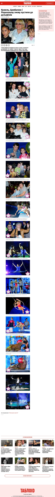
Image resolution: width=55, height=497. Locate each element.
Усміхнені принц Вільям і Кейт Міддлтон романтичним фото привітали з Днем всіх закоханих (34, 469)
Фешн (23, 6)
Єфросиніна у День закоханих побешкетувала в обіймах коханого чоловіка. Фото (5, 469)
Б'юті (26, 6)
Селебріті (15, 6)
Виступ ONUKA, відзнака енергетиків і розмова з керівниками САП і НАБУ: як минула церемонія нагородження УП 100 (45, 15)
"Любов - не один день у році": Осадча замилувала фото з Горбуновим (48, 450)
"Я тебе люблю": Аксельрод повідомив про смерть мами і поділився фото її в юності (6, 451)
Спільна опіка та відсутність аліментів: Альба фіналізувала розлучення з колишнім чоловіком (34, 451)
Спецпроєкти (39, 6)
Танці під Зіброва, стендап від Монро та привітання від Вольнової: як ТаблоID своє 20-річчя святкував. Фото (46, 27)
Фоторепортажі (43, 11)
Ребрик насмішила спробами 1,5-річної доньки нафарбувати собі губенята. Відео (20, 468)
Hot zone (34, 6)
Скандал (19, 6)
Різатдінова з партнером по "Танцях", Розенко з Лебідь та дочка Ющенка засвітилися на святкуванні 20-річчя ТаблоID (45, 21)
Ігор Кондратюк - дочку (17, 159)
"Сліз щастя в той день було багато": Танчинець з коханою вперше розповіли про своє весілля (47, 469)
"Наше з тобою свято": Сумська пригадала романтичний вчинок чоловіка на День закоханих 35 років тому (20, 452)
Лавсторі (29, 6)
